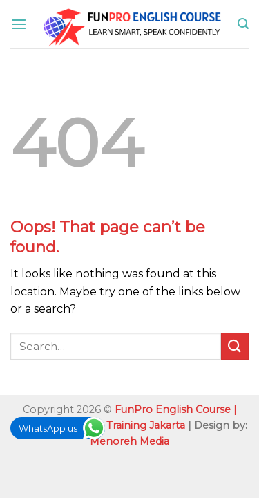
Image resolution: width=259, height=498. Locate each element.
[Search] (243, 23)
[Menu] (18, 24)
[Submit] (235, 346)
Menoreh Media (129, 441)
